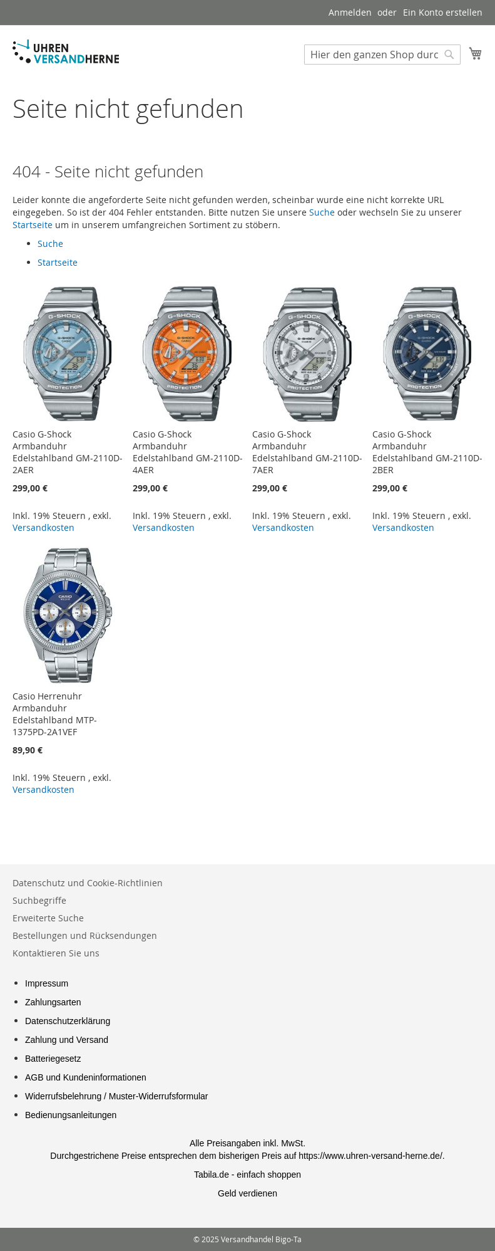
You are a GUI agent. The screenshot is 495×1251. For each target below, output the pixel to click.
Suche (322, 212)
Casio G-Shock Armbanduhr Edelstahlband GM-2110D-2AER (68, 452)
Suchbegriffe (39, 900)
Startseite (33, 225)
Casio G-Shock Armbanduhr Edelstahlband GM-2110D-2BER (427, 452)
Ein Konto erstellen (442, 12)
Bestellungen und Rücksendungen (85, 935)
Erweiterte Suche (48, 918)
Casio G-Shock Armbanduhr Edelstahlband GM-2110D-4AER (188, 452)
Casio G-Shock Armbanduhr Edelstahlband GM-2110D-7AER (307, 452)
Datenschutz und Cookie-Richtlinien (88, 883)
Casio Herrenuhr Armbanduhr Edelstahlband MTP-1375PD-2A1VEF (55, 714)
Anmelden (350, 12)
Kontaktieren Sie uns (56, 953)
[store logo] (66, 51)
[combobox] (382, 54)
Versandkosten (43, 527)
